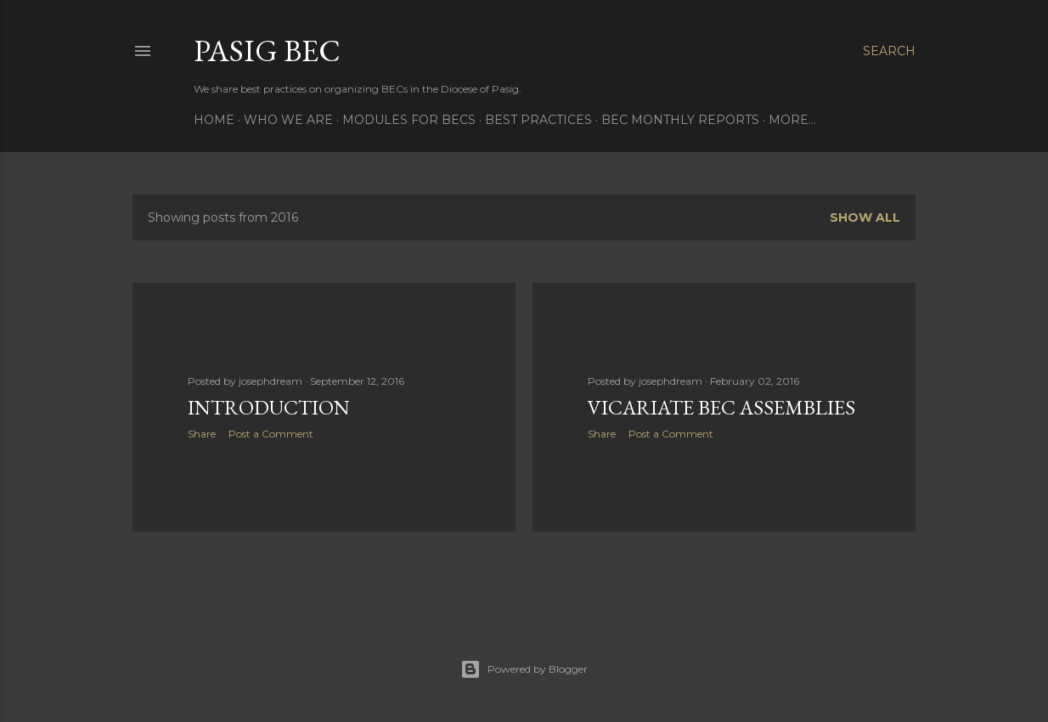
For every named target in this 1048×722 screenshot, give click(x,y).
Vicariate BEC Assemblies (721, 407)
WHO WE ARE (288, 119)
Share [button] (202, 433)
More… (792, 119)
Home (214, 119)
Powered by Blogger (524, 669)
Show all (865, 217)
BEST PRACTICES (538, 119)
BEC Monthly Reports (680, 119)
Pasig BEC (267, 51)
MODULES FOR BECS (409, 119)
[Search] (889, 51)
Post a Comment (270, 433)
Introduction (269, 407)
